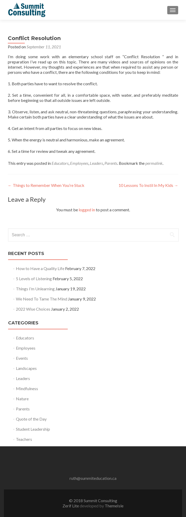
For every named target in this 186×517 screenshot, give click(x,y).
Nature (22, 398)
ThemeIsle (114, 505)
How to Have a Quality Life (40, 268)
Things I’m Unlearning (35, 288)
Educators (60, 163)
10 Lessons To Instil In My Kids (148, 185)
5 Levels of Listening (34, 278)
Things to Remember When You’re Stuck (46, 185)
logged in (87, 209)
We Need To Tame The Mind (41, 298)
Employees (79, 163)
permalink (154, 163)
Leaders (96, 163)
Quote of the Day (31, 418)
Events (22, 358)
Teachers (24, 439)
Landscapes (26, 368)
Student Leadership (33, 429)
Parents (110, 163)
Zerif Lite (71, 505)
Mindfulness (27, 388)
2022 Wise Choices (33, 308)
